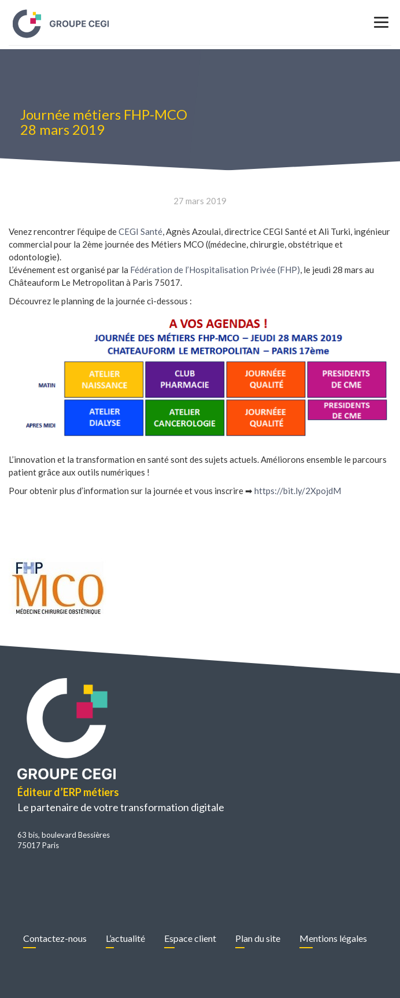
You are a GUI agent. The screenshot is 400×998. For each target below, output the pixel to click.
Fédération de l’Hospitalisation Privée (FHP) (215, 269)
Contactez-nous (55, 938)
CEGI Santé (140, 231)
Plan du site (257, 938)
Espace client (190, 938)
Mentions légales (333, 938)
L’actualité (125, 938)
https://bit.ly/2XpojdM (297, 490)
